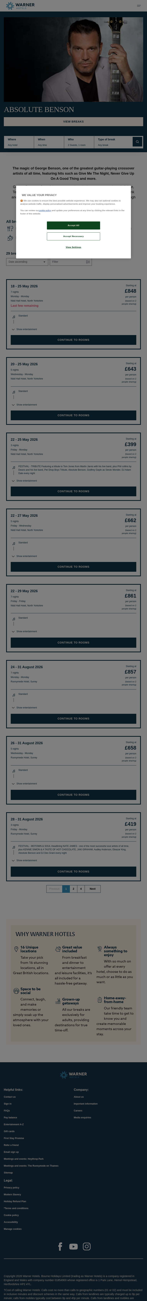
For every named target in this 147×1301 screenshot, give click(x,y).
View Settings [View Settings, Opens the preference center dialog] (73, 247)
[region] (73, 222)
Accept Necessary (73, 236)
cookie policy (45, 210)
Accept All (73, 225)
